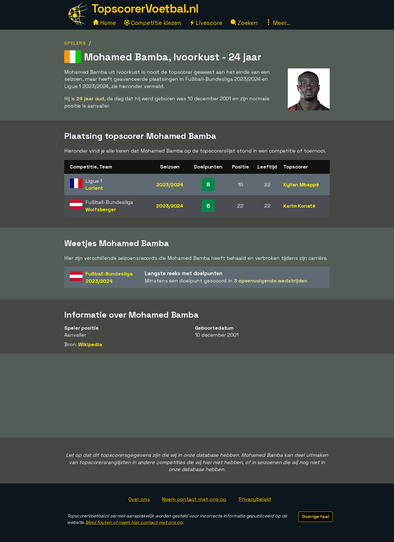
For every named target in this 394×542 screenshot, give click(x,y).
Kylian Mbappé (301, 184)
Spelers (75, 43)
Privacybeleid (255, 499)
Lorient (94, 188)
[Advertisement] (197, 395)
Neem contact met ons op (194, 499)
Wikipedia (90, 344)
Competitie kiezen (152, 23)
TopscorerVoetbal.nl (145, 8)
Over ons (139, 499)
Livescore (205, 23)
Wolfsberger (101, 209)
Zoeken (244, 23)
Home (104, 23)
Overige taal (315, 516)
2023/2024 (169, 184)
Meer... (278, 23)
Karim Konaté (299, 206)
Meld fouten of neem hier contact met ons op (134, 522)
